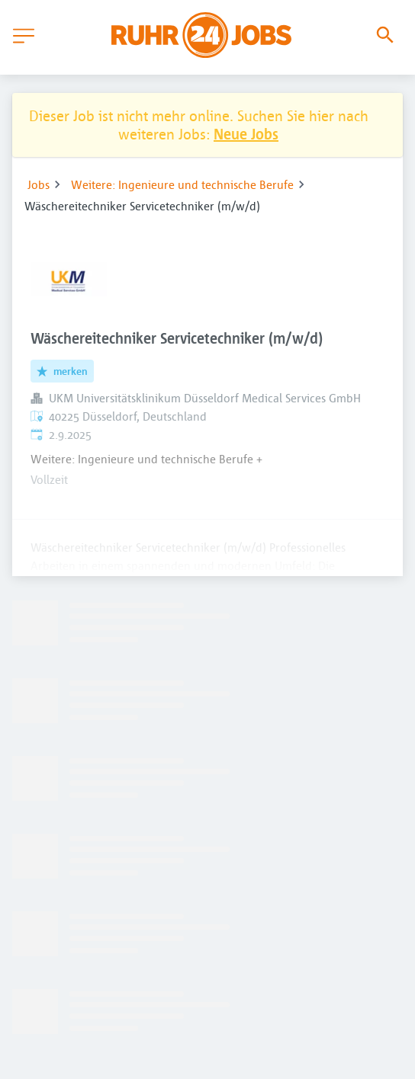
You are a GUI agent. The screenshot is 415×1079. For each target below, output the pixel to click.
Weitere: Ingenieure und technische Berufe (182, 184)
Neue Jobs (246, 133)
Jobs (38, 184)
